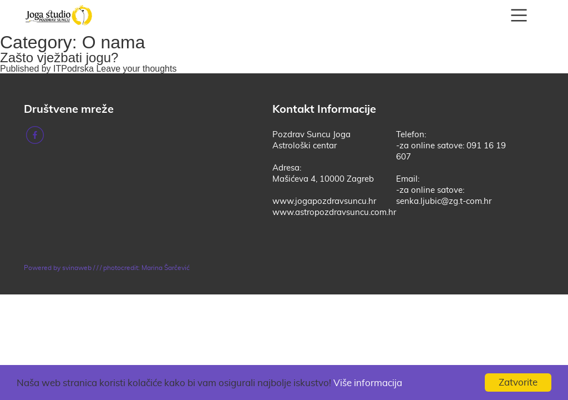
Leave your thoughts (136, 68)
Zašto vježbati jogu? (59, 57)
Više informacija (367, 383)
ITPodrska (73, 68)
